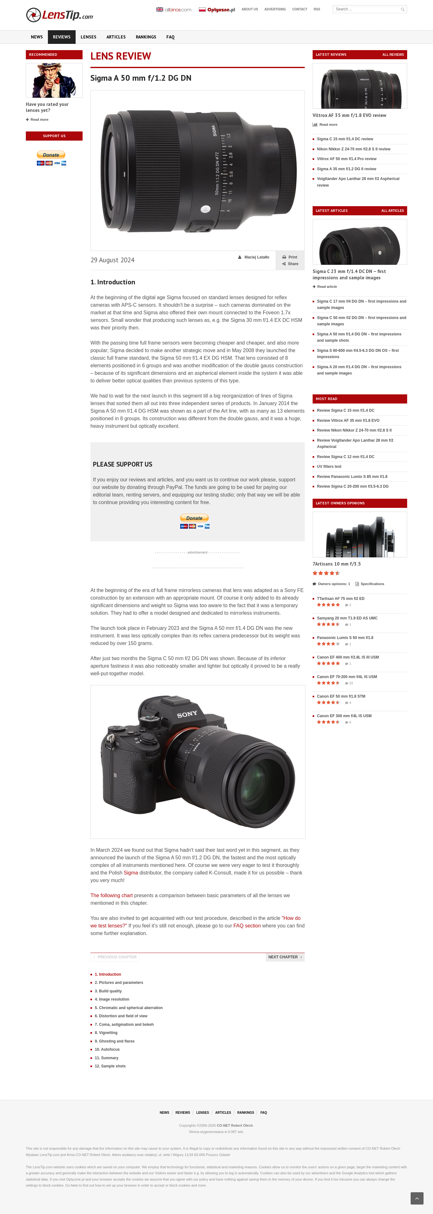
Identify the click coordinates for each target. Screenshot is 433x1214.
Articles (116, 37)
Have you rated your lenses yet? (47, 107)
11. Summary (106, 1058)
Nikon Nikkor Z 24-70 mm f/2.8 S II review (353, 149)
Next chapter (285, 957)
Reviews (62, 37)
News (37, 37)
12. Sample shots (110, 1066)
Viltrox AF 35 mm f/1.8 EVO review (349, 115)
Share (290, 264)
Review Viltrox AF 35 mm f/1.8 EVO (348, 420)
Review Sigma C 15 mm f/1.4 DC (345, 410)
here (74, 1185)
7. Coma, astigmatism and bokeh (124, 1024)
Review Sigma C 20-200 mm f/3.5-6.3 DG (353, 486)
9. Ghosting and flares (115, 1041)
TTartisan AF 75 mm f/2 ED (341, 598)
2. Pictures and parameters (119, 982)
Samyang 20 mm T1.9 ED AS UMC (347, 618)
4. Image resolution (112, 999)
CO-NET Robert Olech (235, 1125)
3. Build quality (108, 991)
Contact (299, 9)
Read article (325, 287)
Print (289, 257)
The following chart (111, 895)
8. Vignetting (106, 1033)
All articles (392, 210)
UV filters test (329, 466)
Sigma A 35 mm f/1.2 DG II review (346, 169)
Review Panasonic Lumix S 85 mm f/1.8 (352, 476)
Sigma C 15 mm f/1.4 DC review (345, 139)
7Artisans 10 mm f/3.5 (337, 564)
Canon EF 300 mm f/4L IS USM (344, 716)
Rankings (146, 37)
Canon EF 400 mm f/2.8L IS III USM (348, 657)
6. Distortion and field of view (121, 1016)
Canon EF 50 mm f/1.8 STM (341, 696)
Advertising (275, 9)
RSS (317, 9)
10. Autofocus (107, 1049)
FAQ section (247, 925)
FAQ (170, 37)
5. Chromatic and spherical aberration (129, 1008)
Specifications (369, 584)
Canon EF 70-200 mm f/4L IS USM (347, 677)
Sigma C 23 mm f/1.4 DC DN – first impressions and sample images (349, 274)
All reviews (393, 54)
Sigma (131, 872)
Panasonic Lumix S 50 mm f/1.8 (345, 638)
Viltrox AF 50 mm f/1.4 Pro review (347, 159)
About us (250, 9)
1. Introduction (108, 974)
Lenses (88, 37)
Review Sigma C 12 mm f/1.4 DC (345, 457)
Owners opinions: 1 (331, 584)
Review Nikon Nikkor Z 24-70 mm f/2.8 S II (354, 430)
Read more (37, 120)
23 (349, 683)
